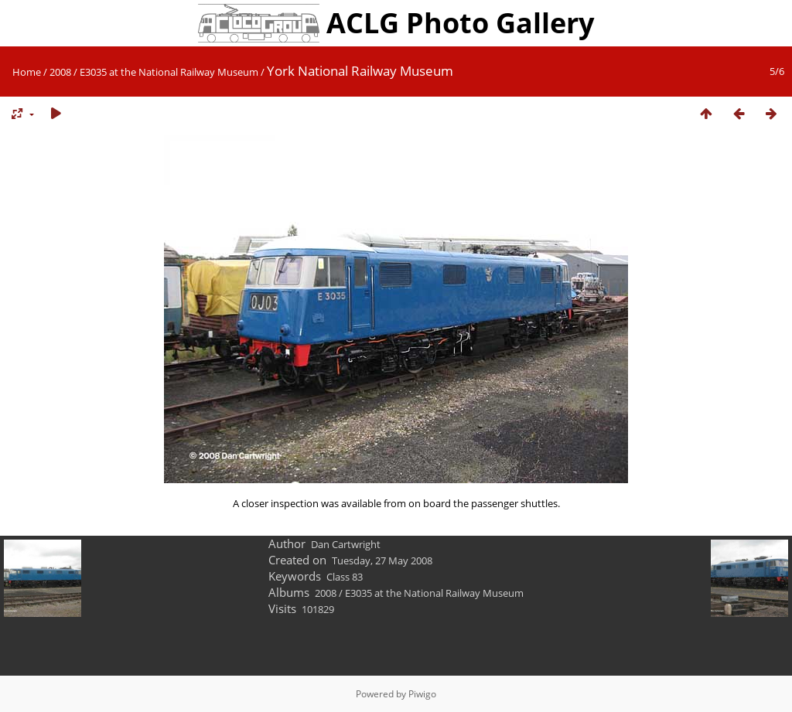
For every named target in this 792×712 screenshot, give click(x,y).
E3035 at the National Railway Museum (169, 72)
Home (26, 72)
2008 (60, 72)
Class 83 (344, 577)
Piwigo (422, 693)
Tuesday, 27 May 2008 (382, 560)
